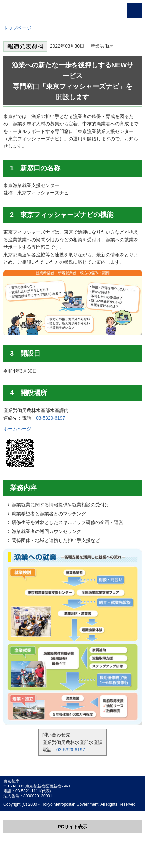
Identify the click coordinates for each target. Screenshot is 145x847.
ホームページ (17, 428)
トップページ (17, 28)
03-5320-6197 (50, 418)
